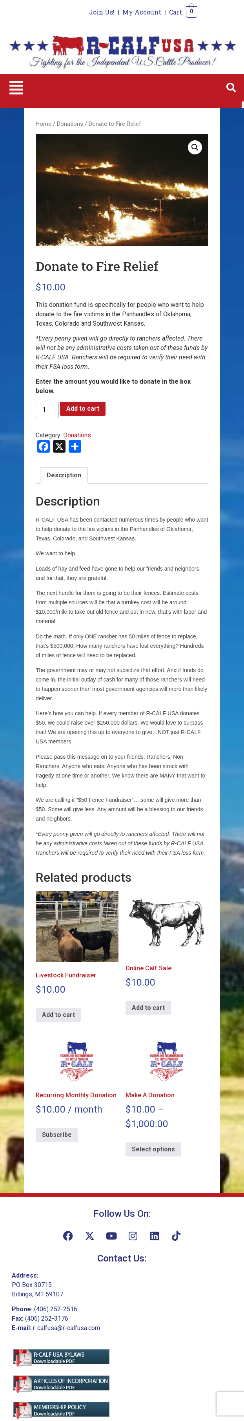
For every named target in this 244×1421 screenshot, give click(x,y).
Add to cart (82, 408)
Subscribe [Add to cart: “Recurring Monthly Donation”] (57, 1134)
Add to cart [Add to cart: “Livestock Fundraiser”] (58, 1015)
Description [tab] (64, 475)
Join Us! (102, 12)
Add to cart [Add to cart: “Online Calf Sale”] (148, 1007)
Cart (175, 12)
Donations (70, 123)
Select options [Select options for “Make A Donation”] (153, 1149)
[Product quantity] (47, 410)
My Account (141, 12)
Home (43, 123)
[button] (16, 88)
